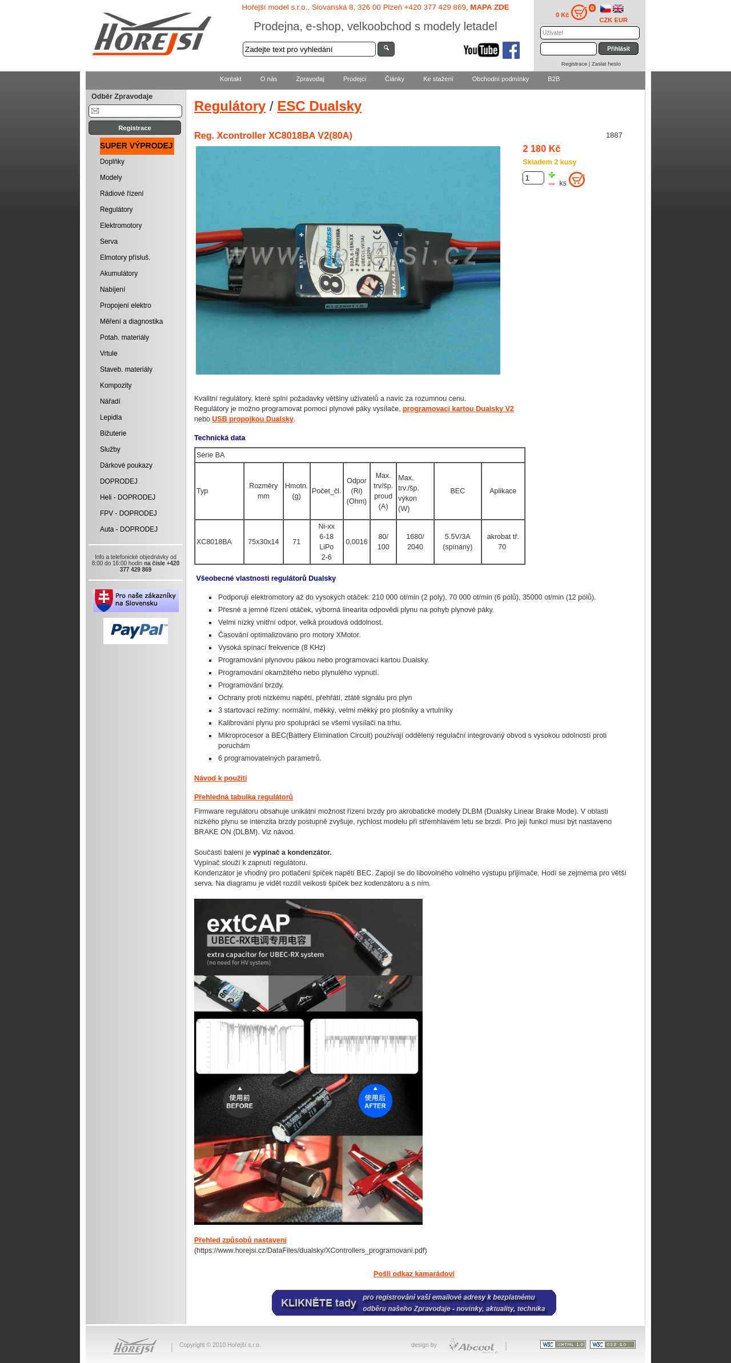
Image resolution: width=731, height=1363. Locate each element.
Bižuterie (113, 433)
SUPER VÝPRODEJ (136, 145)
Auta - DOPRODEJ (129, 529)
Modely (111, 178)
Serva (109, 242)
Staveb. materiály (126, 369)
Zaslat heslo (606, 64)
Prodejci (354, 78)
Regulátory (116, 210)
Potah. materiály (124, 337)
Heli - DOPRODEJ (127, 497)
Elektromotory (121, 226)
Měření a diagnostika (131, 321)
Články (394, 78)
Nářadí (110, 401)
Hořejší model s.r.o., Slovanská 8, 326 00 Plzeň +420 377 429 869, (375, 7)
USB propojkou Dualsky (253, 419)
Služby (110, 449)
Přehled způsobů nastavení (240, 1240)
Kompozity (116, 385)
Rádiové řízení (122, 194)
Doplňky (112, 162)
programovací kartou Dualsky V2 (458, 409)
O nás (269, 78)
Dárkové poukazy (126, 465)
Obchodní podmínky (500, 78)
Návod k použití (220, 778)
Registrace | (576, 64)
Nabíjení (112, 289)
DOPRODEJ (119, 481)
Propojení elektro (125, 305)
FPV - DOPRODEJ (128, 513)
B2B (554, 78)
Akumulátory (119, 274)
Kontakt (231, 78)
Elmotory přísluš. (125, 258)
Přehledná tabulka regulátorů (243, 797)
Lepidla (111, 417)
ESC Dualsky (319, 106)
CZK (606, 20)
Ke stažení (438, 78)
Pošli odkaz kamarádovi (414, 1274)
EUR (621, 20)
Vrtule (109, 353)
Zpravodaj (310, 78)
